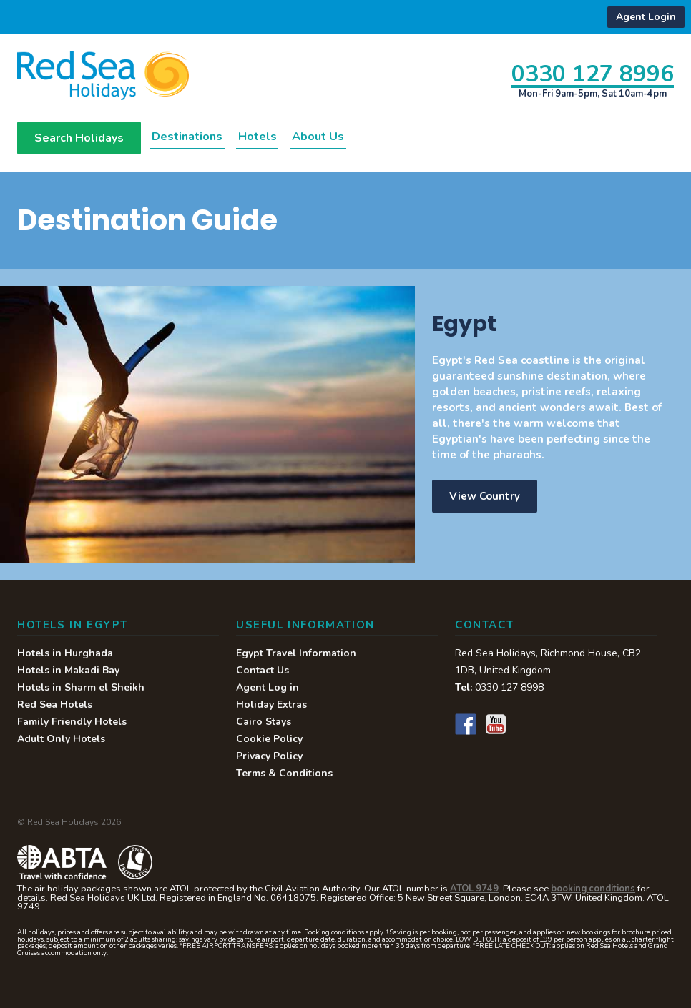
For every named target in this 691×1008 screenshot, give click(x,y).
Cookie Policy (269, 739)
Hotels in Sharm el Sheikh (80, 688)
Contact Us (262, 671)
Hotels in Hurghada (65, 654)
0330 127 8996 (592, 73)
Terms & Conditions (284, 774)
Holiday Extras (271, 705)
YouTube (495, 725)
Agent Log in (267, 688)
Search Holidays (79, 139)
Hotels (289, 137)
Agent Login (646, 17)
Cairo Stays (263, 722)
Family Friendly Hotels (72, 722)
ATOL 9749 (474, 889)
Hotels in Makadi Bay (68, 671)
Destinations (200, 137)
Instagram (525, 725)
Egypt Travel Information (296, 654)
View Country (484, 497)
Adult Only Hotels (61, 739)
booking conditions (593, 889)
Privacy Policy (269, 757)
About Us (366, 137)
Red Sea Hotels (54, 705)
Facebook (465, 725)
